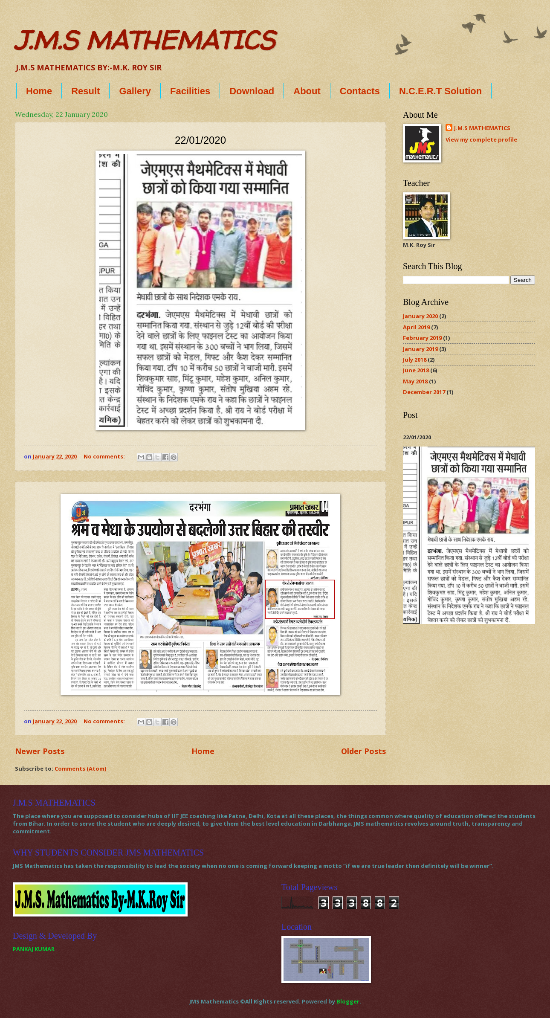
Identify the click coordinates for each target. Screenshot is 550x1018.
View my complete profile (481, 139)
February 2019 (422, 338)
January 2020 (420, 316)
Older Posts (363, 751)
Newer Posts (39, 751)
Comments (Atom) (80, 768)
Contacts (360, 91)
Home (39, 91)
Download (251, 91)
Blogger (347, 1001)
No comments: (105, 456)
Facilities (190, 91)
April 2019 (416, 327)
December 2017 (424, 392)
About (307, 91)
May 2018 (415, 381)
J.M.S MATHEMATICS (145, 40)
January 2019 (420, 349)
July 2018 (414, 359)
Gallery (135, 91)
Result (85, 91)
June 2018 (416, 370)
